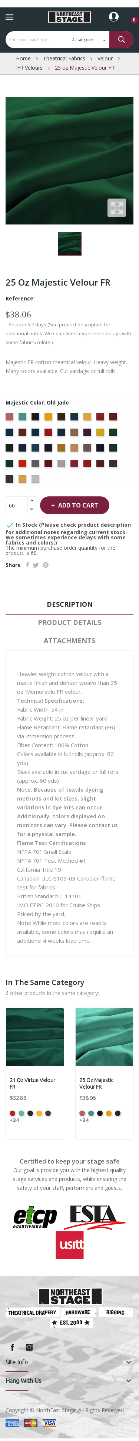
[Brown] (62, 419)
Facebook (12, 1347)
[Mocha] (75, 450)
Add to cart (77, 505)
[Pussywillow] (62, 466)
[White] (36, 481)
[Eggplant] (88, 434)
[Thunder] (10, 481)
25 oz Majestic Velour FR (96, 1083)
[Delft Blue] (62, 434)
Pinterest (45, 564)
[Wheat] (23, 481)
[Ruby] (101, 466)
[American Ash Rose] (10, 419)
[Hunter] (10, 450)
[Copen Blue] (10, 434)
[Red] (75, 466)
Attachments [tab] (69, 640)
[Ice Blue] (36, 450)
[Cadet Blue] (75, 419)
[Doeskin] (75, 434)
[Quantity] (17, 505)
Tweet (36, 564)
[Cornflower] (36, 434)
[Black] (36, 419)
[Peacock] (10, 466)
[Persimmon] (23, 466)
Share (27, 564)
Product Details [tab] (69, 622)
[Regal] (88, 466)
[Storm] (114, 466)
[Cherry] (101, 419)
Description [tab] (70, 604)
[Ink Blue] (49, 450)
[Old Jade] (114, 450)
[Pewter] (36, 466)
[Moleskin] (88, 450)
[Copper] (23, 434)
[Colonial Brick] (114, 419)
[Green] (114, 434)
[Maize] (62, 450)
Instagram (29, 1347)
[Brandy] (49, 419)
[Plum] (49, 466)
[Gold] (101, 434)
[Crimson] (49, 434)
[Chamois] (88, 419)
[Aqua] (23, 419)
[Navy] (101, 450)
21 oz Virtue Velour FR (32, 1083)
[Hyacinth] (23, 450)
